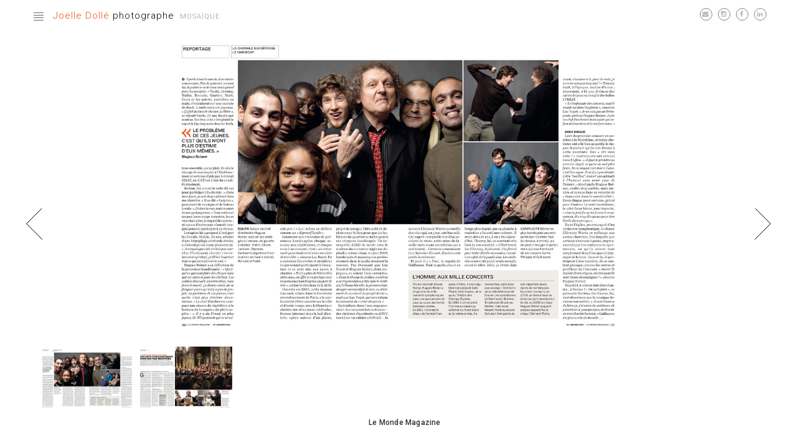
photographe (113, 15)
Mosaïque (200, 16)
